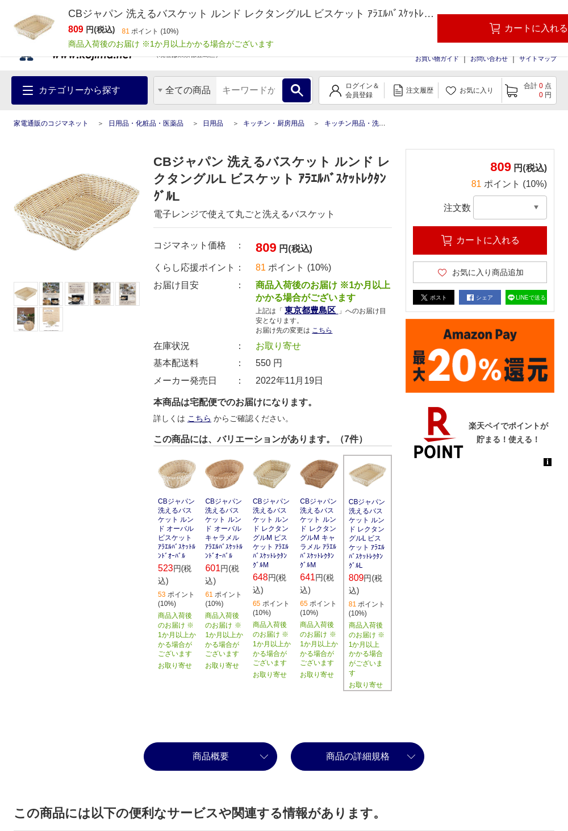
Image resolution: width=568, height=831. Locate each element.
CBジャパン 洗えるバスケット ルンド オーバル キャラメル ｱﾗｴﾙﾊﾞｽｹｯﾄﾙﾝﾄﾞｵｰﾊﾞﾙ (224, 528)
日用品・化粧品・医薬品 (145, 123)
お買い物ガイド (437, 58)
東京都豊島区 (311, 310)
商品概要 (211, 756)
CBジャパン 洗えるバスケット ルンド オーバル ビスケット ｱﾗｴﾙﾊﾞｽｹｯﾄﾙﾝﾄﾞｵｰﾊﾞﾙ (176, 528)
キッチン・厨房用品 (273, 123)
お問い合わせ (489, 58)
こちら (322, 330)
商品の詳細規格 (358, 756)
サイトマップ (538, 58)
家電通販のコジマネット (51, 123)
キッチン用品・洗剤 (355, 123)
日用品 (213, 123)
